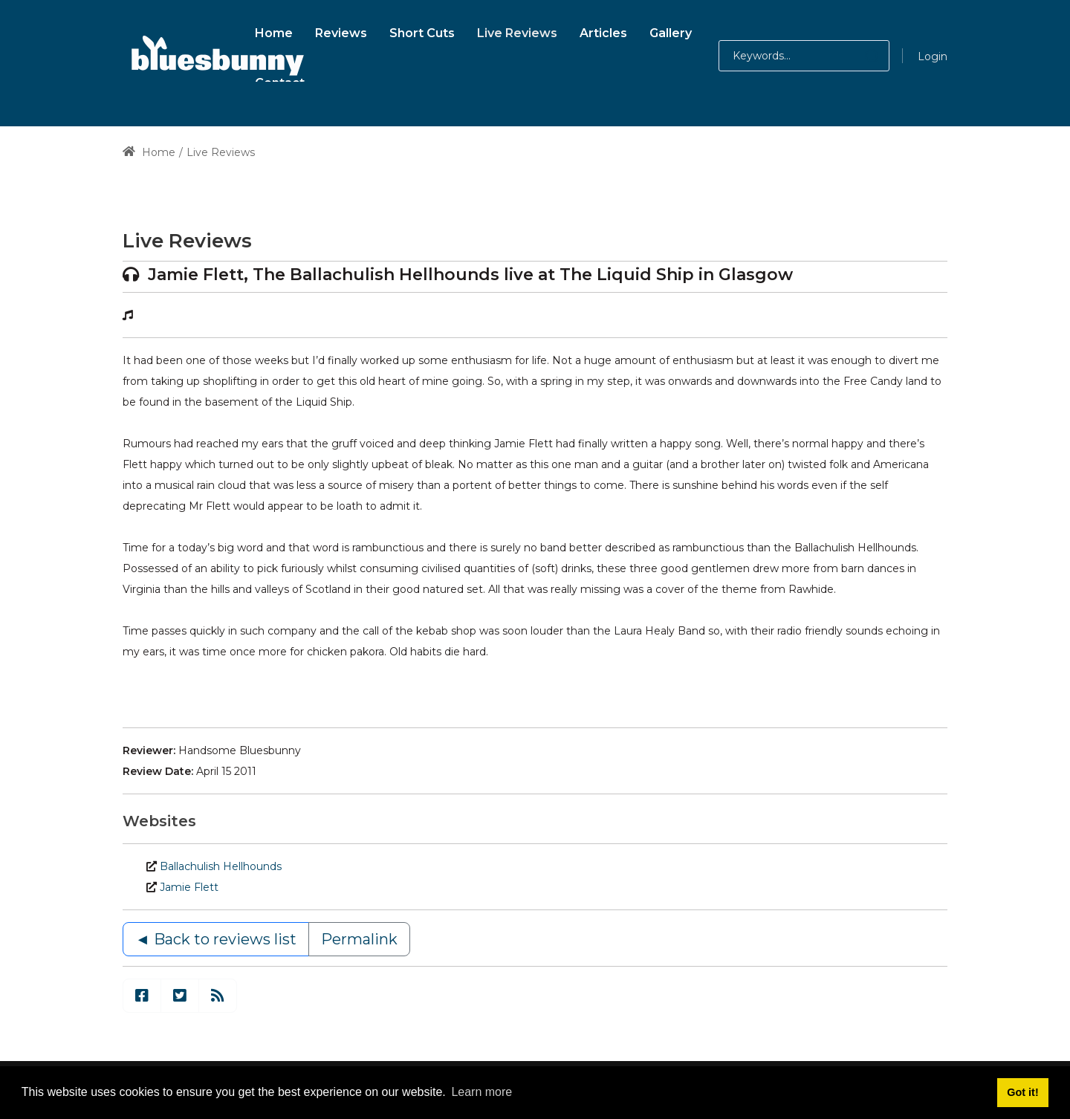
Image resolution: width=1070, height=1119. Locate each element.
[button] (857, 55)
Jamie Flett (189, 887)
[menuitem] (274, 31)
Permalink (359, 939)
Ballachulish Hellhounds (221, 866)
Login (932, 56)
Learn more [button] (481, 1092)
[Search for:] (804, 56)
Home (149, 152)
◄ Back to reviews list (215, 939)
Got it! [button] (1022, 1092)
